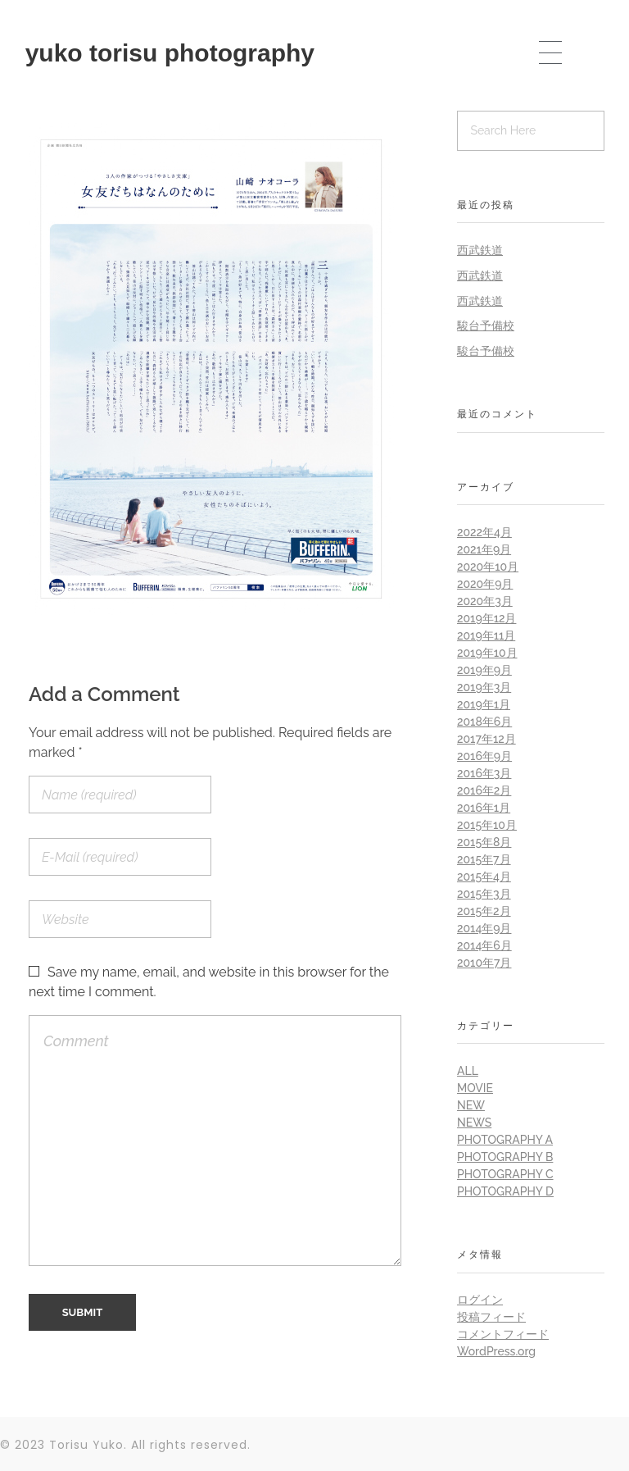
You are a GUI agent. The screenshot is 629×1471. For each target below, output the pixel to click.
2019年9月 (484, 669)
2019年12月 (486, 618)
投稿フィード (491, 1316)
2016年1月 (483, 807)
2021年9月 (484, 549)
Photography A (505, 1139)
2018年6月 (484, 721)
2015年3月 (484, 893)
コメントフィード (503, 1334)
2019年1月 (483, 704)
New (471, 1105)
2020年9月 (485, 583)
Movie (475, 1088)
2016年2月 (484, 790)
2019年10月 (487, 652)
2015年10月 (487, 824)
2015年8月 (484, 842)
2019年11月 (486, 635)
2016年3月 (484, 773)
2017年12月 (486, 738)
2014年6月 (484, 945)
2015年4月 (484, 876)
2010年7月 (484, 962)
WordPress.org (496, 1351)
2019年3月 (484, 687)
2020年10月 (487, 566)
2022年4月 (484, 532)
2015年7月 (484, 859)
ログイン (480, 1299)
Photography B (505, 1157)
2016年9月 (484, 756)
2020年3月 (485, 601)
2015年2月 (484, 911)
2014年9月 (484, 928)
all (467, 1070)
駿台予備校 (485, 325)
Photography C (505, 1174)
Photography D (505, 1191)
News (474, 1122)
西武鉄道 (480, 250)
